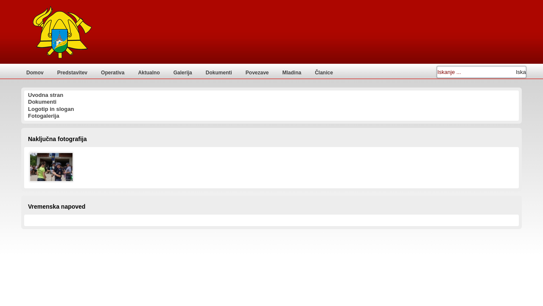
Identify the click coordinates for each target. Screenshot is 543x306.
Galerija (183, 73)
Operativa (112, 73)
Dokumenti (219, 73)
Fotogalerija (43, 116)
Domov (35, 73)
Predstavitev (72, 73)
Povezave (257, 73)
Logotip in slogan (51, 109)
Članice (324, 73)
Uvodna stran (45, 95)
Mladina (292, 73)
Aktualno (149, 73)
